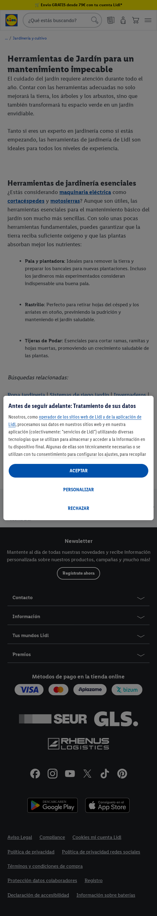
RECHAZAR (78, 508)
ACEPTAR (79, 471)
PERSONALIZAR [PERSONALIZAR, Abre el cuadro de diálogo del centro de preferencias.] (78, 490)
